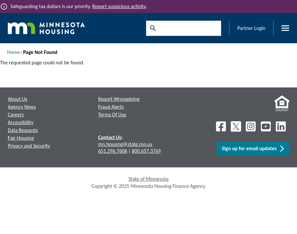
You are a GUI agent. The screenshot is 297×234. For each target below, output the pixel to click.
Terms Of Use (112, 114)
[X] (236, 126)
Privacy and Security (29, 146)
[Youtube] (266, 126)
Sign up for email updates (253, 148)
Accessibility (20, 122)
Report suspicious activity (119, 6)
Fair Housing (21, 138)
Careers (16, 114)
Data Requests (23, 130)
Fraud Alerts (111, 107)
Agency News (22, 107)
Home (13, 52)
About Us (17, 99)
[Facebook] (221, 126)
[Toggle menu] (281, 28)
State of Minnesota (148, 179)
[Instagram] (251, 126)
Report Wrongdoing (119, 99)
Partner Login (251, 28)
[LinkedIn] (281, 126)
